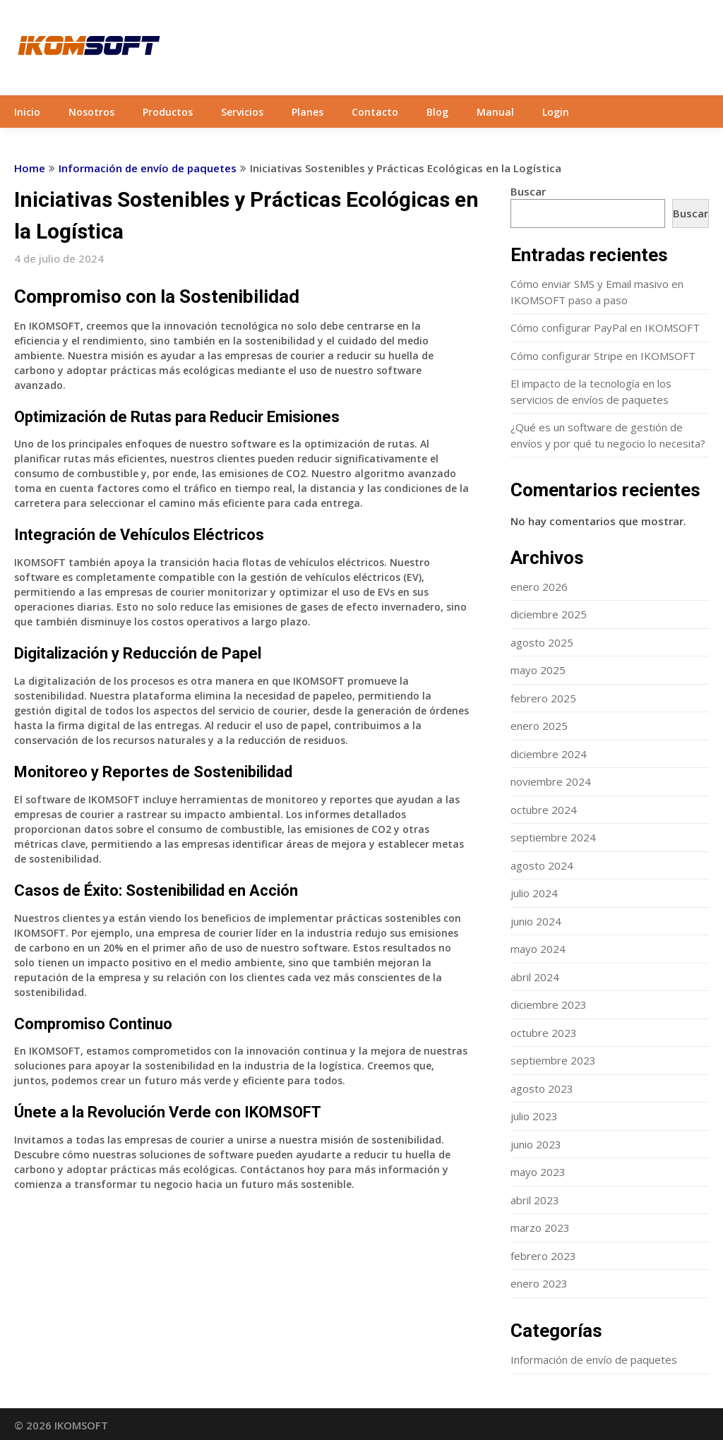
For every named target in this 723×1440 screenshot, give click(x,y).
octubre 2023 (543, 1033)
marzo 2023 (540, 1227)
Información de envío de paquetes (148, 168)
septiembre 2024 (553, 837)
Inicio (27, 112)
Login (555, 112)
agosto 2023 (541, 1088)
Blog (437, 112)
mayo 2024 (538, 949)
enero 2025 (539, 726)
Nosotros (91, 112)
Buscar (528, 191)
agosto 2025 (541, 642)
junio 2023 (535, 1144)
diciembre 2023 (548, 1004)
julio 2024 (534, 893)
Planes (307, 112)
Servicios (242, 112)
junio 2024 (535, 921)
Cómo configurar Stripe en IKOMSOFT (602, 356)
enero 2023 (539, 1283)
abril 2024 (534, 977)
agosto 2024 (541, 865)
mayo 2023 (538, 1172)
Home (29, 168)
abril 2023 (534, 1200)
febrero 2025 (543, 698)
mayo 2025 (538, 670)
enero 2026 (539, 587)
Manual (495, 112)
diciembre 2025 (548, 614)
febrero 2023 (543, 1256)
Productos (168, 112)
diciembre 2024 (548, 754)
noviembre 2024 (550, 781)
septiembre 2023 (553, 1060)
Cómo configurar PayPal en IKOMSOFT (605, 327)
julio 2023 (534, 1116)
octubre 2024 (543, 810)
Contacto (375, 112)
